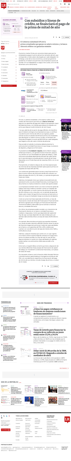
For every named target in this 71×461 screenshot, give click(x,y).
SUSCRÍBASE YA (53, 282)
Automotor (6, 305)
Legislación (5, 343)
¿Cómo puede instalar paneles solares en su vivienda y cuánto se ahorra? (9, 338)
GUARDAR (66, 37)
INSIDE (68, 7)
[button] (20, 277)
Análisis (36, 418)
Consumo (18, 423)
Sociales (17, 439)
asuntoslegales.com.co (6, 447)
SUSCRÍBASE (67, 1)
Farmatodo (42, 10)
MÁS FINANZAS (63, 368)
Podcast (17, 436)
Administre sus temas (7, 85)
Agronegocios (19, 418)
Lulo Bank (11, 12)
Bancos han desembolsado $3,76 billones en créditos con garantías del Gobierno (66, 136)
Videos (26, 439)
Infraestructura (28, 431)
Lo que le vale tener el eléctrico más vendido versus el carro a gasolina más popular (9, 309)
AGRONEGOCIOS (38, 7)
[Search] (61, 4)
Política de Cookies (51, 432)
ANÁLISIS (45, 7)
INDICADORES (63, 7)
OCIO (26, 7)
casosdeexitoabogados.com (7, 448)
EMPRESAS (22, 7)
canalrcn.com (33, 448)
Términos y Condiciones (52, 427)
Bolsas (4, 354)
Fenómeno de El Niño (25, 10)
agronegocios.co (16, 447)
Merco (47, 10)
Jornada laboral (60, 10)
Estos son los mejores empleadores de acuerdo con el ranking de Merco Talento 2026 (9, 319)
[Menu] (8, 7)
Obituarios (27, 433)
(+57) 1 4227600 (4, 425)
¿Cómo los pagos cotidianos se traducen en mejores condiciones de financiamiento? (49, 311)
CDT (15, 12)
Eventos (36, 426)
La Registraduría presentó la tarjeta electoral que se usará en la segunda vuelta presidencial (9, 348)
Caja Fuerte (27, 420)
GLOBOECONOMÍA (31, 7)
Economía (37, 423)
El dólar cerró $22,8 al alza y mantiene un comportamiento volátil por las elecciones (10, 358)
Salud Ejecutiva (38, 436)
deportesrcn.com (12, 450)
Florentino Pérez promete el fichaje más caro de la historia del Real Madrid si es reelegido (40, 402)
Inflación (34, 10)
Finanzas (18, 428)
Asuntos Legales (19, 420)
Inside (36, 431)
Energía (4, 334)
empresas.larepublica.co (27, 447)
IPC (37, 10)
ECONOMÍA (16, 7)
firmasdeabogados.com (39, 447)
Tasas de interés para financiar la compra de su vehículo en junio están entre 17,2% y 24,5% (49, 332)
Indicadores (18, 431)
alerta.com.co (4, 450)
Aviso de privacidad (51, 426)
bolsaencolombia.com (51, 447)
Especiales (27, 426)
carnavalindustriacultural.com (21, 448)
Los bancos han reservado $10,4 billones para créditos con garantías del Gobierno (66, 167)
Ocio (36, 433)
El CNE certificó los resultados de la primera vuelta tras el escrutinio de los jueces (16, 401)
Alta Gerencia (28, 418)
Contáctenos (50, 424)
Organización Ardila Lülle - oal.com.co (65, 448)
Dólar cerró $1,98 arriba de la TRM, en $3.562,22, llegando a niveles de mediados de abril (50, 353)
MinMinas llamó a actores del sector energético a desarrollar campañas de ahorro (64, 390)
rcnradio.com (40, 448)
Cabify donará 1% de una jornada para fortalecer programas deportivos (63, 401)
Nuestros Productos (51, 423)
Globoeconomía (38, 428)
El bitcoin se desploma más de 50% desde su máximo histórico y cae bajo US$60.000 (16, 390)
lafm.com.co (55, 448)
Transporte (61, 397)
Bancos (36, 385)
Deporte (37, 397)
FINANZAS (11, 7)
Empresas (18, 426)
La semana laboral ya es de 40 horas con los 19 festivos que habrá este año (9, 328)
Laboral (5, 315)
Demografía (52, 10)
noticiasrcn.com (47, 448)
